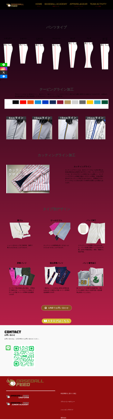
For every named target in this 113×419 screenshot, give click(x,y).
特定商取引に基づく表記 (67, 393)
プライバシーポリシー (66, 401)
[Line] (3, 65)
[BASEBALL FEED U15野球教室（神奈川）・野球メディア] (15, 4)
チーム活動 (98, 6)
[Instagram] (3, 68)
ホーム (38, 6)
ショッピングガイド (65, 410)
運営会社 (62, 418)
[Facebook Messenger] (3, 76)
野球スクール (56, 6)
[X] (3, 72)
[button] (78, 8)
